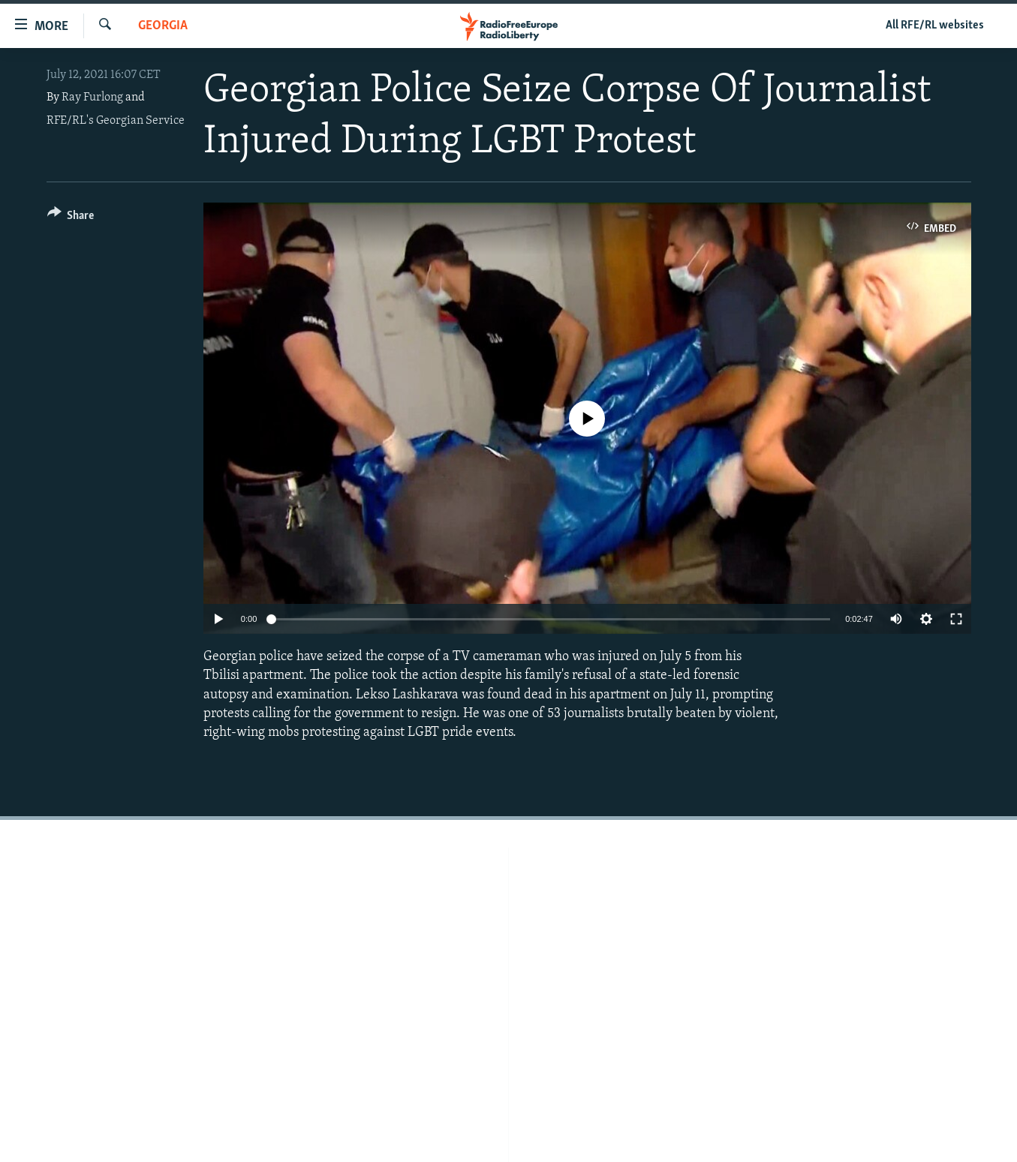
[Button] (71, 218)
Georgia (163, 26)
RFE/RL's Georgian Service (116, 121)
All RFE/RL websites (935, 26)
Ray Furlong (92, 98)
